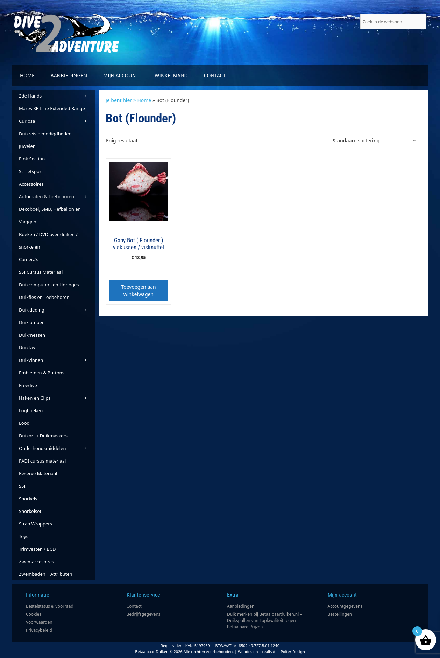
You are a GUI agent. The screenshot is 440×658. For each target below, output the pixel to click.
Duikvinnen (57, 360)
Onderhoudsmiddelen (57, 448)
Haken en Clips (57, 398)
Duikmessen (32, 335)
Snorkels (28, 498)
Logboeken (31, 410)
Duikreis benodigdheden (45, 133)
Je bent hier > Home (128, 100)
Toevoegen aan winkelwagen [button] (138, 291)
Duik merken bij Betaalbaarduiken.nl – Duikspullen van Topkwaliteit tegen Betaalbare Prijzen (264, 620)
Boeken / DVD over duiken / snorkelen (48, 240)
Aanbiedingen (69, 75)
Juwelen (27, 146)
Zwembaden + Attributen (45, 574)
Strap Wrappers (35, 524)
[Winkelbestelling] (374, 140)
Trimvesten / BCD (37, 549)
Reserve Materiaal (38, 473)
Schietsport (31, 171)
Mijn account (121, 75)
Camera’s (28, 259)
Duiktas (27, 347)
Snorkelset (30, 511)
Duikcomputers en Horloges (49, 284)
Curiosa (57, 121)
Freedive (28, 385)
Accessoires (31, 184)
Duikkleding (57, 309)
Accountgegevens (345, 606)
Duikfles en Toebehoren (44, 297)
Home (27, 75)
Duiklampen (32, 322)
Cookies (33, 614)
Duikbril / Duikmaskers (43, 435)
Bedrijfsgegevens (144, 614)
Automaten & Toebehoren (57, 196)
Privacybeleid (39, 630)
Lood (24, 423)
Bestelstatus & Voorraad (49, 606)
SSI (22, 486)
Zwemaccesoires (36, 561)
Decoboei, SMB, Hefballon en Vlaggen (50, 215)
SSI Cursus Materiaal (41, 272)
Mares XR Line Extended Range (52, 108)
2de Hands (57, 96)
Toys (23, 536)
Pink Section (32, 159)
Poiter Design (293, 651)
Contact (215, 75)
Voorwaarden (39, 622)
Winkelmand (171, 75)
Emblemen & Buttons (41, 373)
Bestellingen (340, 614)
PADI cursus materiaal (42, 461)
